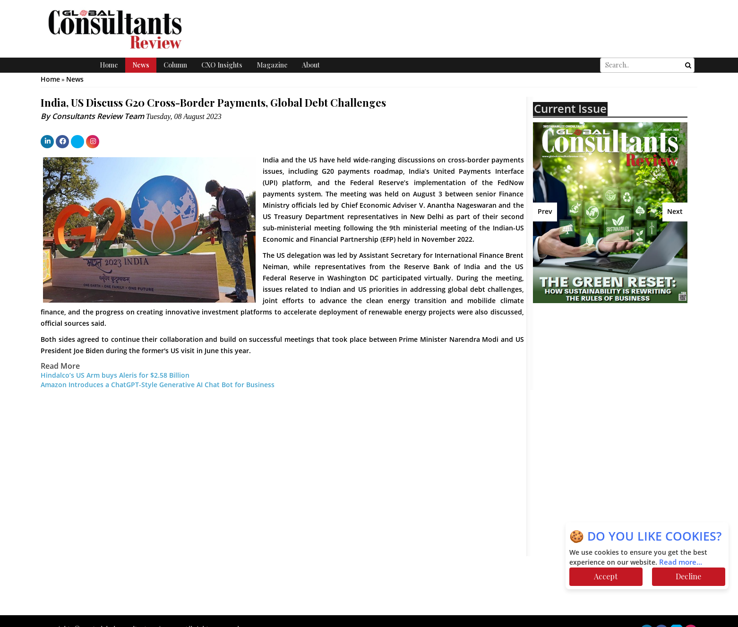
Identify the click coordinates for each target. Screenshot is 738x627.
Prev (545, 212)
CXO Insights (221, 64)
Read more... (680, 562)
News (140, 64)
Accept (606, 576)
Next (675, 212)
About (311, 64)
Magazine (272, 64)
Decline (688, 576)
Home (109, 64)
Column (175, 64)
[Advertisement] (615, 378)
